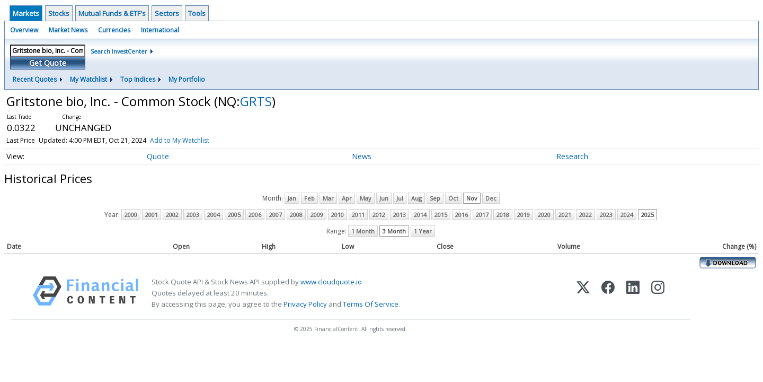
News (361, 156)
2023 (606, 215)
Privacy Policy (305, 304)
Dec (490, 198)
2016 (461, 215)
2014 (420, 215)
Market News (68, 29)
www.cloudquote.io (331, 281)
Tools (197, 13)
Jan (292, 198)
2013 (399, 215)
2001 (151, 215)
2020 (544, 215)
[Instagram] (658, 293)
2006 (255, 215)
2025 (647, 215)
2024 (626, 215)
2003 (193, 215)
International (160, 29)
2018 (502, 215)
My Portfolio (186, 79)
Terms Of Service (370, 304)
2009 (316, 215)
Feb (309, 198)
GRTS (256, 101)
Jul (399, 198)
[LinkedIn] (633, 293)
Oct (453, 198)
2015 (440, 215)
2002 (172, 215)
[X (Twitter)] (583, 293)
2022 (585, 215)
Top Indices (137, 79)
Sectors (167, 13)
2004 (213, 215)
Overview (24, 29)
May (365, 198)
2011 (358, 215)
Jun (383, 198)
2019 (523, 215)
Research (572, 156)
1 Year (423, 231)
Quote (158, 156)
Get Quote (47, 63)
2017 (482, 215)
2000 (131, 215)
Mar (328, 198)
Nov (471, 198)
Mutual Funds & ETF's (112, 13)
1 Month (363, 231)
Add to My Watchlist (179, 140)
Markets (26, 13)
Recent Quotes (35, 79)
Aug (416, 198)
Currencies (114, 29)
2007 (275, 215)
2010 (337, 215)
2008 (296, 215)
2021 (564, 215)
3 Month (394, 231)
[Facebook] (608, 293)
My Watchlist (88, 79)
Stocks (58, 13)
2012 (378, 215)
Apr (347, 198)
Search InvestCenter (119, 51)
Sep (435, 198)
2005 (234, 215)
